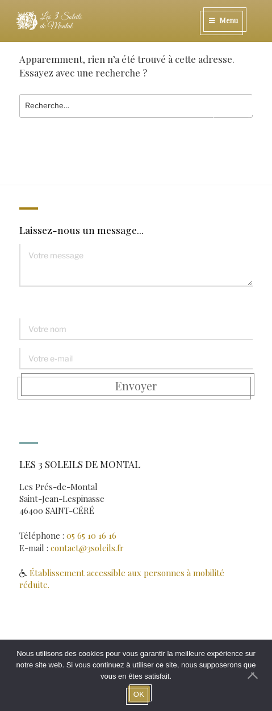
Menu (222, 20)
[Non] (257, 675)
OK (138, 694)
